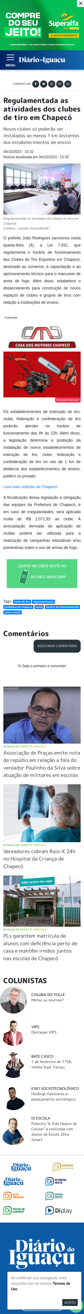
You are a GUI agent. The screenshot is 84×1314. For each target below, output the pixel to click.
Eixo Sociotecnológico (55, 1088)
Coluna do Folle (48, 994)
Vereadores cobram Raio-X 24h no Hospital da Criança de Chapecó (39, 859)
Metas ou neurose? (47, 1000)
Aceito (70, 1302)
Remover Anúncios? (67, 400)
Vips (35, 1026)
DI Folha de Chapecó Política (24, 746)
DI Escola (40, 1118)
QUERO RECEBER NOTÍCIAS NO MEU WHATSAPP (42, 574)
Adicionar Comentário (57, 646)
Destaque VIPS (43, 1032)
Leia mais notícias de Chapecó (30, 487)
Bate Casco (42, 1056)
